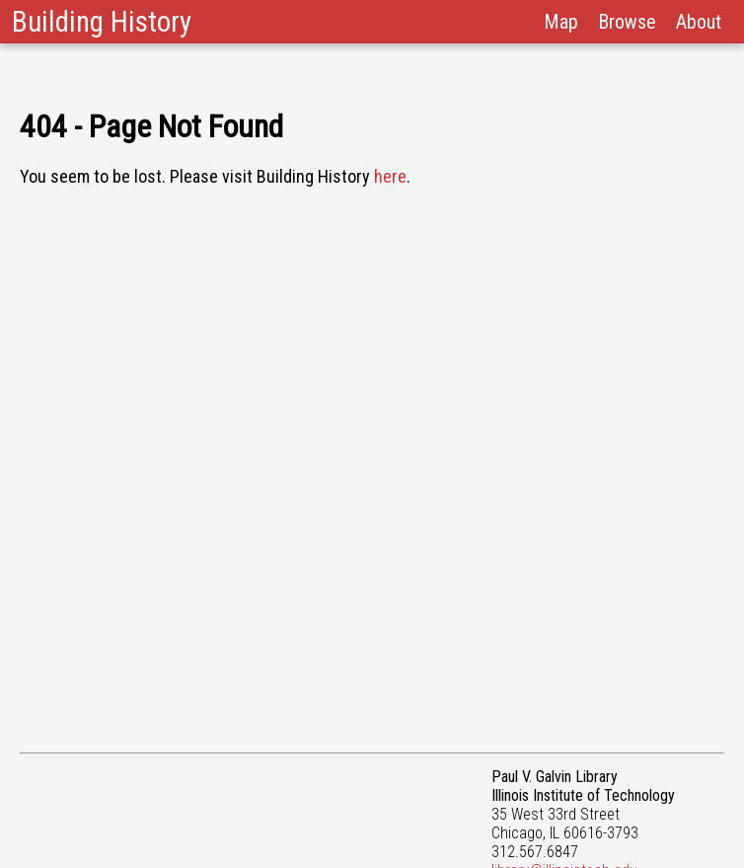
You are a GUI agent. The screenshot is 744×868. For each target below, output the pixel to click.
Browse (627, 22)
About (698, 22)
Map (561, 22)
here (390, 176)
